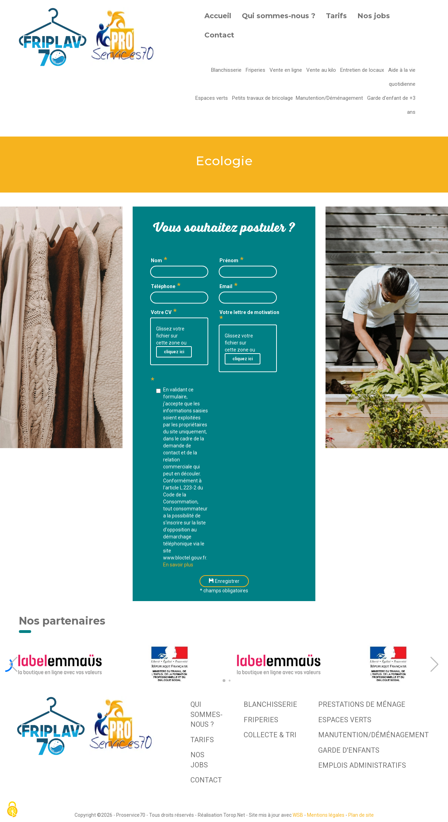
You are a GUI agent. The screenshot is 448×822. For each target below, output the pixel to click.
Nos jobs (373, 16)
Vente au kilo (321, 70)
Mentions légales (325, 815)
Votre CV (161, 312)
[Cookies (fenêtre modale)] (12, 810)
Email (225, 286)
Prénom (228, 260)
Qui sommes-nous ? (278, 16)
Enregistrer (224, 581)
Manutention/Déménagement (330, 98)
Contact (219, 35)
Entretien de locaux (362, 70)
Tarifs (336, 16)
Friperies (256, 70)
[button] (13, 664)
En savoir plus (178, 564)
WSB (298, 815)
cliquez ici (174, 351)
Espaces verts (212, 98)
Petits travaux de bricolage (262, 98)
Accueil (217, 16)
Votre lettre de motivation (249, 312)
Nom (156, 260)
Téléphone (163, 286)
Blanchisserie (227, 70)
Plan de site (361, 815)
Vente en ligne (286, 70)
